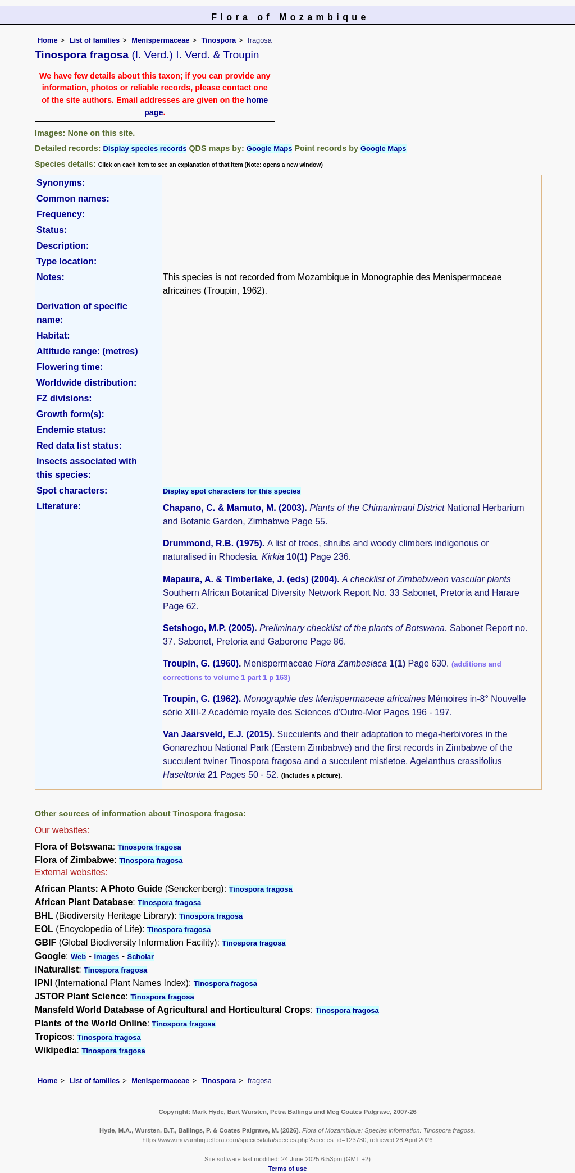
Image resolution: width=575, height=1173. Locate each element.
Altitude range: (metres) (87, 351)
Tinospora (218, 40)
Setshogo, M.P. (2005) (208, 628)
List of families (95, 40)
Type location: (66, 261)
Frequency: (60, 214)
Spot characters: (71, 490)
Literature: (58, 506)
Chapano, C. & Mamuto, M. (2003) (233, 508)
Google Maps (270, 148)
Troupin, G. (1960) (201, 663)
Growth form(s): (70, 414)
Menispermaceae (160, 40)
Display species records (145, 148)
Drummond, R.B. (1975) (212, 543)
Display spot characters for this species (232, 491)
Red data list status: (79, 445)
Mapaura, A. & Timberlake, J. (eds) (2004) (250, 579)
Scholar (140, 956)
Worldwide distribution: (86, 382)
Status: (51, 230)
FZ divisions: (64, 398)
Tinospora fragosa (149, 847)
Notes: (50, 277)
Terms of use (287, 1168)
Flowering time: (69, 367)
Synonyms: (60, 183)
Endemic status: (71, 430)
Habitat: (53, 335)
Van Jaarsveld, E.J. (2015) (217, 734)
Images (106, 956)
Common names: (72, 198)
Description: (62, 245)
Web (78, 956)
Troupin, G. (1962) (201, 699)
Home (48, 40)
